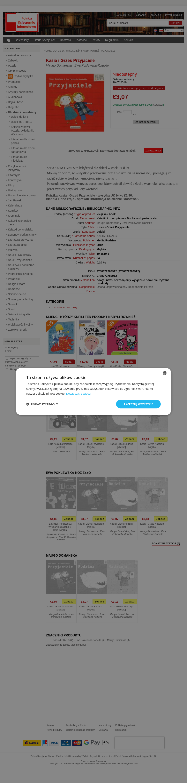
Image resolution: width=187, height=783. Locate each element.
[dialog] (93, 391)
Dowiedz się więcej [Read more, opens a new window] (78, 393)
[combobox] (165, 373)
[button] (42, 404)
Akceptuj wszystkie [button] (138, 404)
